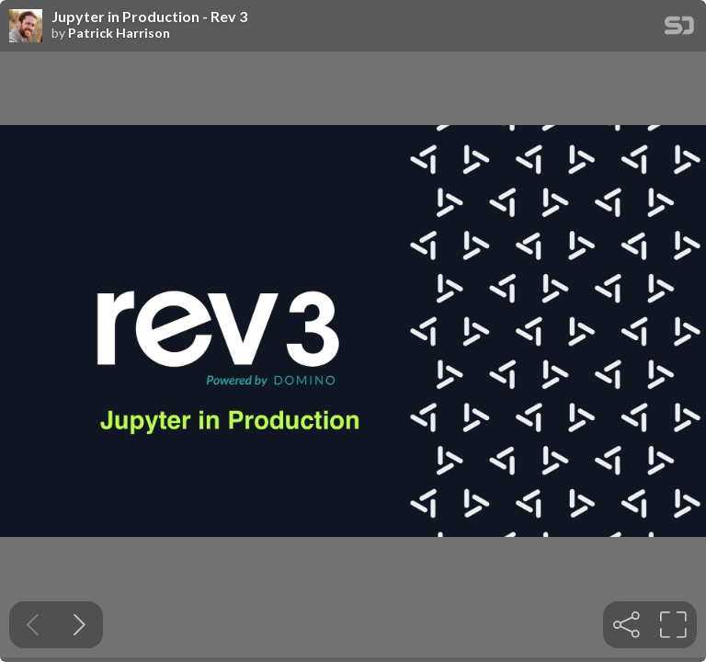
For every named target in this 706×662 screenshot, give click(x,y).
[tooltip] (626, 624)
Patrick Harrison (119, 33)
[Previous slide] (32, 624)
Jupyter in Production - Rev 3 (149, 16)
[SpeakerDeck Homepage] (679, 29)
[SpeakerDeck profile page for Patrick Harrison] (25, 26)
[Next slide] (79, 624)
